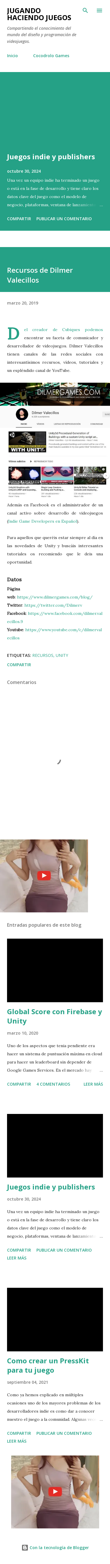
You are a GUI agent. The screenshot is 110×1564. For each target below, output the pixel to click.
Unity (62, 655)
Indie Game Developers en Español (42, 521)
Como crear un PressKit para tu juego (48, 1365)
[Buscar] (85, 10)
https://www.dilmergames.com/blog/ (55, 597)
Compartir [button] (19, 218)
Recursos (42, 655)
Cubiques (71, 329)
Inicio (12, 55)
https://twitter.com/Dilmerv (53, 605)
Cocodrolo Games (51, 55)
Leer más (93, 1084)
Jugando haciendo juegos (39, 14)
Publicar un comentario (64, 218)
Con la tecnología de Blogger (55, 1547)
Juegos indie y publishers (51, 156)
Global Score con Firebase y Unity (54, 1016)
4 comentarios (53, 1084)
